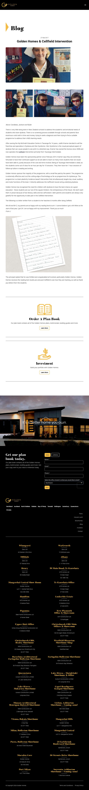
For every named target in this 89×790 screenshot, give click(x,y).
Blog (81, 524)
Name (47, 459)
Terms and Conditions (66, 785)
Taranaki (50, 506)
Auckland (17, 506)
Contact (80, 531)
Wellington (57, 506)
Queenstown (74, 506)
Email (47, 466)
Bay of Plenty (42, 506)
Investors (80, 528)
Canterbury (65, 506)
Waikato (33, 506)
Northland (9, 506)
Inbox (47, 455)
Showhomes (79, 521)
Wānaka (8, 510)
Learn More (44, 328)
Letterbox (55, 455)
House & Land (78, 517)
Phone (47, 473)
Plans (81, 514)
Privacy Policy (79, 785)
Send (47, 487)
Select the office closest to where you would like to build (62, 480)
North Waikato (25, 506)
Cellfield (22, 152)
